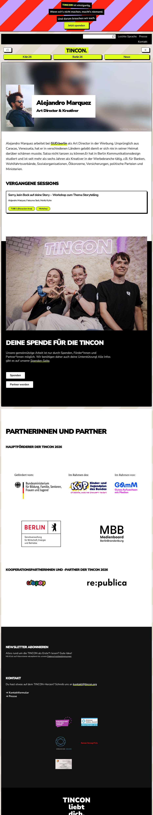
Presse (143, 36)
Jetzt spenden (76, 25)
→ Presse (11, 697)
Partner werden (20, 385)
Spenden (16, 376)
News (127, 57)
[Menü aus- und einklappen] (145, 49)
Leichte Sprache (127, 36)
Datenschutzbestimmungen (59, 657)
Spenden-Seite (40, 361)
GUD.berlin (59, 143)
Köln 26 (27, 57)
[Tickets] (7, 49)
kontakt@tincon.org (85, 685)
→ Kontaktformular (17, 693)
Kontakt (142, 42)
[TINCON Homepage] (76, 50)
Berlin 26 (77, 57)
